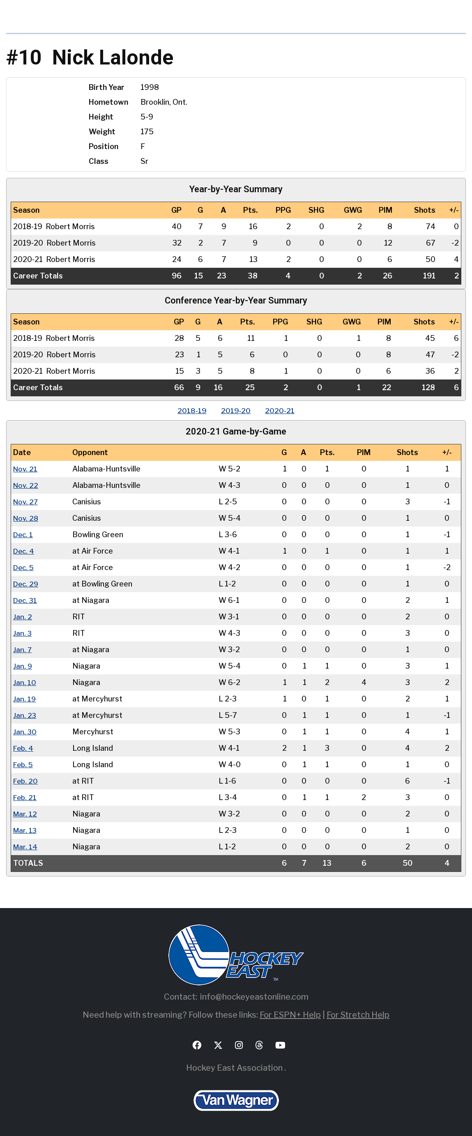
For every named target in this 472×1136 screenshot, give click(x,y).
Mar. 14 (25, 846)
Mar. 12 (25, 813)
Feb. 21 (25, 797)
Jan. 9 (22, 666)
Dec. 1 (23, 534)
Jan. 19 (24, 698)
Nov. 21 (26, 469)
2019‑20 (236, 410)
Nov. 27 (26, 501)
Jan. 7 (22, 649)
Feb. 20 (26, 781)
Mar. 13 (25, 830)
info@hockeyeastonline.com (254, 997)
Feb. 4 (24, 748)
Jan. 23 (25, 715)
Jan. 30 (25, 731)
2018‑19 (190, 410)
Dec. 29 (26, 583)
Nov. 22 (26, 485)
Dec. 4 (24, 551)
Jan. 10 (24, 682)
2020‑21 (282, 410)
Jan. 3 (22, 633)
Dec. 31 (26, 600)
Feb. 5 (24, 764)
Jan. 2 (22, 616)
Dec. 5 (24, 567)
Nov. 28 (26, 518)
